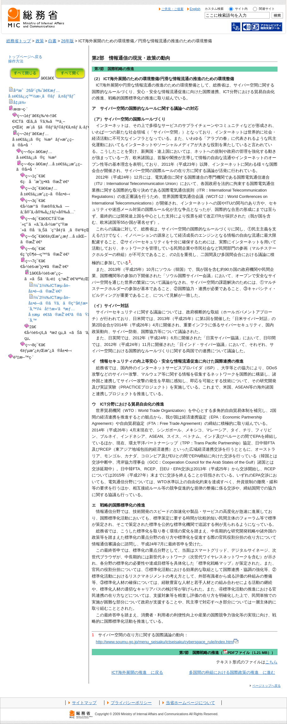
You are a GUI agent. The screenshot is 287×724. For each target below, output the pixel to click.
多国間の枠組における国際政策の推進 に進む (232, 672)
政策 (40, 41)
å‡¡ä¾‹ (19, 102)
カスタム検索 (214, 8)
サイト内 (241, 8)
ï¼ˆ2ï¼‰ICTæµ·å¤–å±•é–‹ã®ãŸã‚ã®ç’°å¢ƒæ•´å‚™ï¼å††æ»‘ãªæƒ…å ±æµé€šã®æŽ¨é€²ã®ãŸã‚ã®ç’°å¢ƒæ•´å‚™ (73, 309)
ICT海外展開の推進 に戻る (137, 672)
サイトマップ (84, 702)
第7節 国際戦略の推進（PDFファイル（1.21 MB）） (227, 653)
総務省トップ (18, 41)
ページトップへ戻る (266, 685)
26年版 (67, 41)
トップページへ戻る (25, 57)
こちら (271, 662)
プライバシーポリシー (131, 702)
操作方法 (15, 61)
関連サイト (267, 8)
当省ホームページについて (190, 702)
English (195, 9)
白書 (52, 41)
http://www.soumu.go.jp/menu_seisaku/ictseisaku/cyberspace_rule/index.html (167, 641)
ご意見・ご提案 (172, 9)
